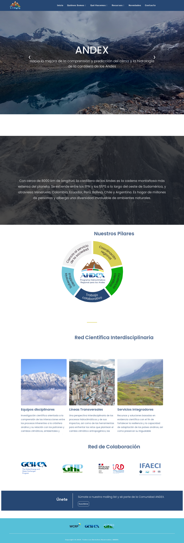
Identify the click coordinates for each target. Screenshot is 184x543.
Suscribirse (83, 504)
